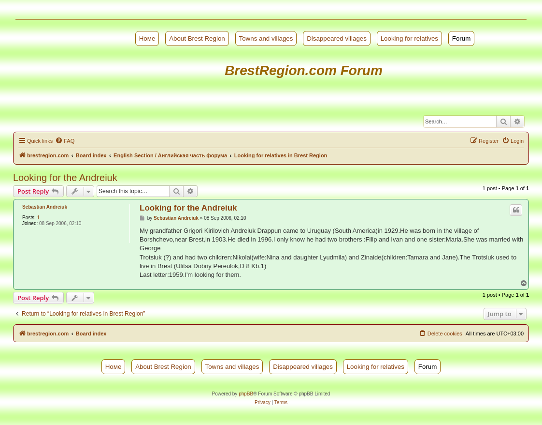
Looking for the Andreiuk (65, 177)
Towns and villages (266, 38)
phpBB (246, 393)
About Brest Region (197, 38)
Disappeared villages (337, 38)
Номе (147, 38)
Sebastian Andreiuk (44, 207)
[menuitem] (64, 141)
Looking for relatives (409, 38)
